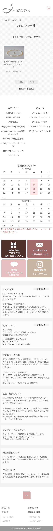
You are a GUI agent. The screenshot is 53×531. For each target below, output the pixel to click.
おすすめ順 (18, 36)
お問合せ (6, 521)
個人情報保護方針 (36, 521)
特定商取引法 (35, 517)
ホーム (4, 20)
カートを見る (8, 517)
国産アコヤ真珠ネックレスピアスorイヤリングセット (13, 64)
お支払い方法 (33, 508)
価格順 (37, 36)
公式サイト (5, 512)
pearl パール (15, 20)
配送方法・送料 (34, 512)
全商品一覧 (5, 508)
